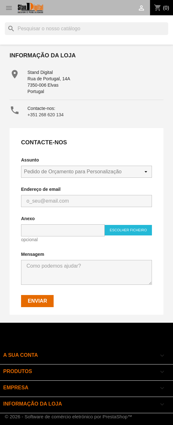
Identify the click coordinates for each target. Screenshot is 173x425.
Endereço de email (41, 189)
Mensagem (32, 254)
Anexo (28, 218)
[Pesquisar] (86, 28)
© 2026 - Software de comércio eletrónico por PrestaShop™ (68, 416)
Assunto (30, 159)
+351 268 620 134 (45, 114)
